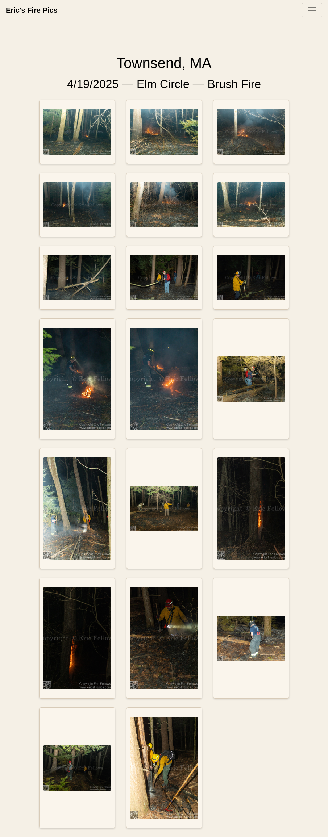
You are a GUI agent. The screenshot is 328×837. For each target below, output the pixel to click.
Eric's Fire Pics (32, 10)
